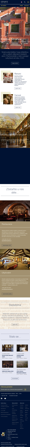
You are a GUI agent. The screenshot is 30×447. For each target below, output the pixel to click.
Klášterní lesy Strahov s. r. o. (14, 415)
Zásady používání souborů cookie (21, 443)
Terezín (26, 417)
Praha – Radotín (21, 410)
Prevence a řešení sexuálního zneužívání (5, 405)
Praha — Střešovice (27, 407)
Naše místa (22, 402)
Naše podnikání (15, 402)
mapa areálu (15, 63)
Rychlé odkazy (3, 402)
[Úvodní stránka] (4, 2)
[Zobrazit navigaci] (28, 2)
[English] (21, 2)
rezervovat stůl (7, 245)
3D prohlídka (5, 144)
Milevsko (26, 409)
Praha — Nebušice (21, 427)
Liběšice (26, 404)
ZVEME (21, 5)
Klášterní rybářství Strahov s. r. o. (15, 422)
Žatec (26, 419)
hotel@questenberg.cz (7, 288)
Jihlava (21, 416)
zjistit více (17, 88)
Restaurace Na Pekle (14, 405)
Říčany (26, 411)
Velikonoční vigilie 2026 (7, 370)
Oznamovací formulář (20, 445)
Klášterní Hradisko (21, 407)
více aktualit (15, 377)
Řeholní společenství (4, 411)
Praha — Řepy (26, 414)
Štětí (21, 422)
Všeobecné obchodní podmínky (6, 443)
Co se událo (3, 409)
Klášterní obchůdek (14, 412)
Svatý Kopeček (21, 414)
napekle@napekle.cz (6, 240)
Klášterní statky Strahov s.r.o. (15, 419)
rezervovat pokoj (7, 293)
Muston (21, 424)
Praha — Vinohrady (22, 419)
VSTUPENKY (3, 5)
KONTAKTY (26, 5)
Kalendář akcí (3, 407)
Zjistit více (4, 46)
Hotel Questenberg (14, 408)
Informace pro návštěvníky (5, 413)
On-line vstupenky (4, 415)
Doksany (21, 404)
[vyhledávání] (24, 2)
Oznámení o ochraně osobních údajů (7, 445)
